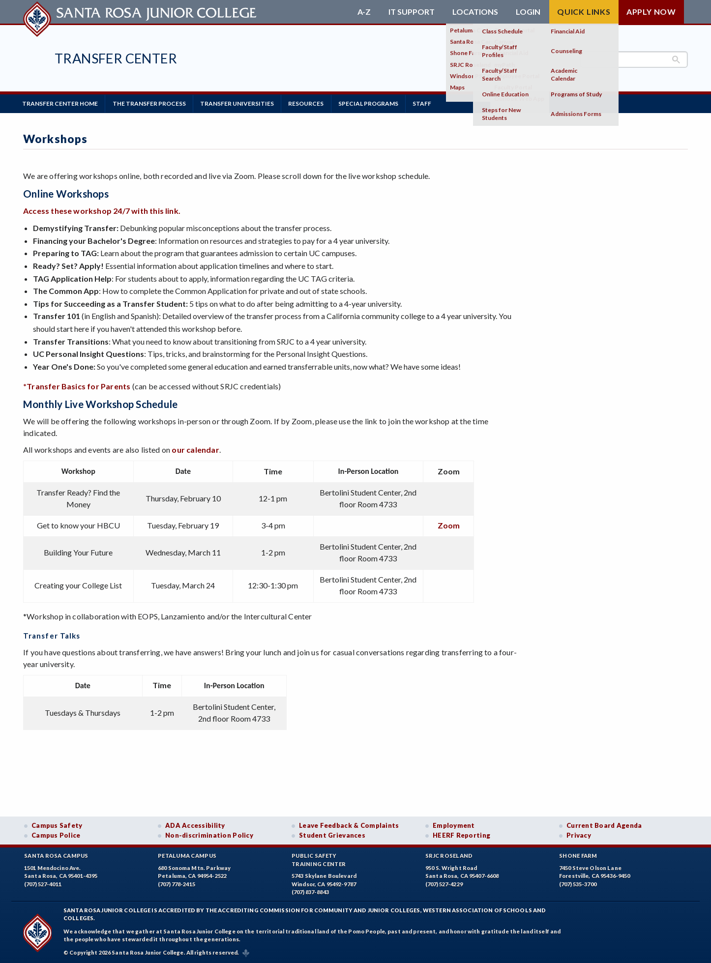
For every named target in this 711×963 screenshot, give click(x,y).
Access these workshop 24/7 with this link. (101, 210)
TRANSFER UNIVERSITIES (241, 103)
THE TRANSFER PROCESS (151, 103)
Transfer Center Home (61, 103)
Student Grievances (332, 835)
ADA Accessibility (195, 825)
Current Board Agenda (604, 825)
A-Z (364, 12)
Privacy (578, 835)
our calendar (195, 448)
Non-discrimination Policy (209, 835)
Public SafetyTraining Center (319, 859)
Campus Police (56, 835)
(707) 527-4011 (42, 883)
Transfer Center (116, 58)
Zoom (449, 524)
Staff (431, 103)
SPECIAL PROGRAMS (376, 103)
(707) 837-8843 (310, 891)
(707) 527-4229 (444, 883)
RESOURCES (312, 103)
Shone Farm (578, 855)
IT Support (411, 12)
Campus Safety (57, 825)
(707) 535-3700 (577, 883)
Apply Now (651, 11)
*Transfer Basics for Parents (76, 385)
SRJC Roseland (449, 855)
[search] (634, 59)
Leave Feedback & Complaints (349, 825)
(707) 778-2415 (176, 883)
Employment (454, 825)
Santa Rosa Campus (56, 855)
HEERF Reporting (461, 835)
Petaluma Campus (187, 855)
